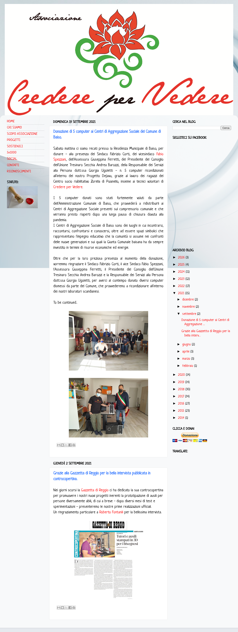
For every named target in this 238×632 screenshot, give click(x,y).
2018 (181, 389)
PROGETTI (13, 140)
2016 (181, 404)
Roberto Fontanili (111, 512)
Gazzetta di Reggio (94, 490)
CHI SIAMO (14, 127)
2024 (182, 272)
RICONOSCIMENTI (19, 171)
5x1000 (11, 152)
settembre (189, 314)
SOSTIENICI (15, 146)
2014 (181, 418)
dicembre (188, 300)
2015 (181, 411)
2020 (182, 375)
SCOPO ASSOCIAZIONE (22, 134)
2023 (181, 279)
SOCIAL (12, 159)
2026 (182, 257)
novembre (189, 307)
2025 (182, 265)
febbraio (188, 366)
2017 (181, 396)
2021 (181, 293)
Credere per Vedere (68, 187)
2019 (181, 382)
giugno (187, 344)
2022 (182, 286)
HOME (11, 121)
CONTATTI (13, 165)
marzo (186, 359)
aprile (186, 352)
